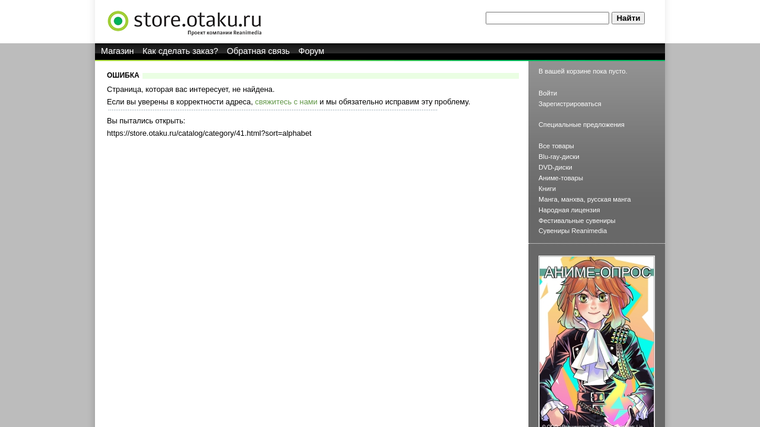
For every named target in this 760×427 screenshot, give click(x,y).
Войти (548, 93)
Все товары (556, 145)
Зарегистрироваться (570, 103)
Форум (312, 51)
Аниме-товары (561, 177)
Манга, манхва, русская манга (585, 199)
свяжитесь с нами (286, 101)
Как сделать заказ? (180, 51)
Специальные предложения (582, 124)
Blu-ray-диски (559, 156)
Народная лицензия (569, 210)
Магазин (117, 51)
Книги (547, 188)
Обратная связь (258, 51)
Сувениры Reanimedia (573, 230)
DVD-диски (555, 167)
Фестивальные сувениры (577, 220)
